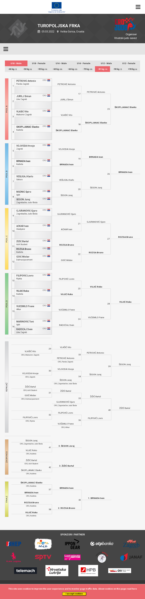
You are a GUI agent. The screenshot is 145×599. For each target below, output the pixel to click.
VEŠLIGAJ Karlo (24, 176)
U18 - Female (38, 63)
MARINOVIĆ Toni (25, 321)
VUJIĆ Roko (22, 291)
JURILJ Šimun (23, 96)
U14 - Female (83, 63)
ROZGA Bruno (23, 249)
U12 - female (128, 63)
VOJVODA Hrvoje (25, 146)
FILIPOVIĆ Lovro (25, 275)
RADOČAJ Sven (24, 329)
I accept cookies (74, 593)
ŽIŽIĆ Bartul (22, 241)
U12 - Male (106, 63)
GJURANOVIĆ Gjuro (26, 211)
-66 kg (72, 69)
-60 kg (57, 69)
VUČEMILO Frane (25, 306)
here (134, 589)
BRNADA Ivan (23, 161)
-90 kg (117, 69)
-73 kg (87, 69)
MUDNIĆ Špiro (23, 192)
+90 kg (132, 69)
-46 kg (12, 69)
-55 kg (42, 69)
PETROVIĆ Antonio (26, 81)
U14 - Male (61, 63)
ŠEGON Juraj (23, 199)
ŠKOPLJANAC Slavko (27, 127)
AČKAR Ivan (22, 226)
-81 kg (102, 69)
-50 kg (27, 69)
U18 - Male (16, 63)
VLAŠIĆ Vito (22, 111)
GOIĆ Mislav (22, 257)
